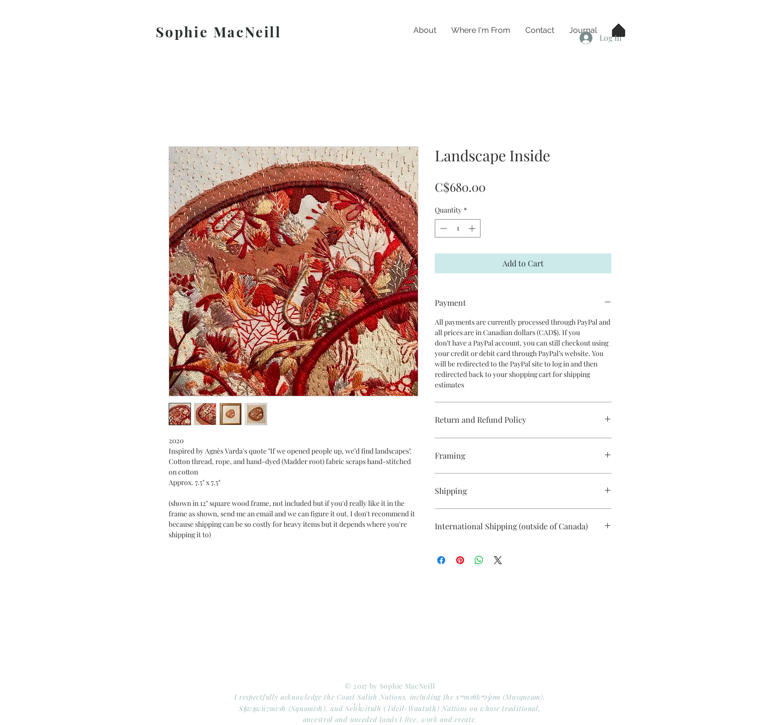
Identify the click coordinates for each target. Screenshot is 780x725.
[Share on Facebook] (441, 560)
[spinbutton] (458, 228)
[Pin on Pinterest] (460, 560)
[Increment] (473, 228)
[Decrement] (442, 228)
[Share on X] (498, 560)
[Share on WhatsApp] (479, 560)
